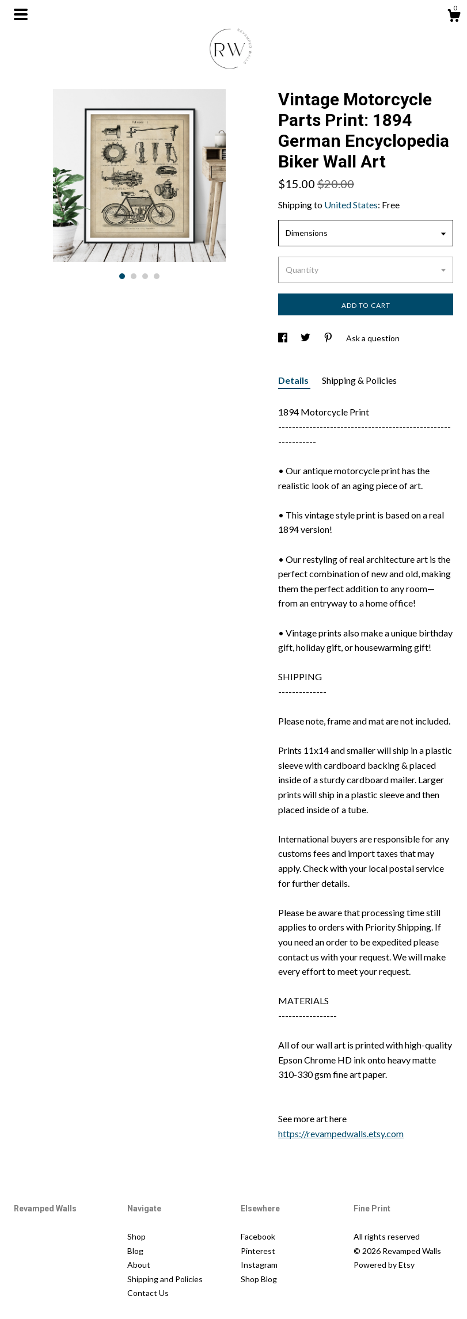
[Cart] (453, 17)
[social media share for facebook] (283, 338)
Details (294, 380)
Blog (135, 1251)
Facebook (258, 1236)
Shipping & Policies (359, 380)
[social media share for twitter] (306, 338)
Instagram (259, 1265)
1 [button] (122, 276)
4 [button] (157, 276)
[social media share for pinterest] (329, 338)
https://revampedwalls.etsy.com (341, 1133)
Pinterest (258, 1251)
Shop (136, 1236)
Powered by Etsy (384, 1265)
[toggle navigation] (21, 14)
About (138, 1265)
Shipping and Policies (165, 1279)
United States (351, 204)
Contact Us (148, 1293)
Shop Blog (259, 1279)
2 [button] (133, 276)
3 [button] (145, 276)
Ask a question (373, 338)
